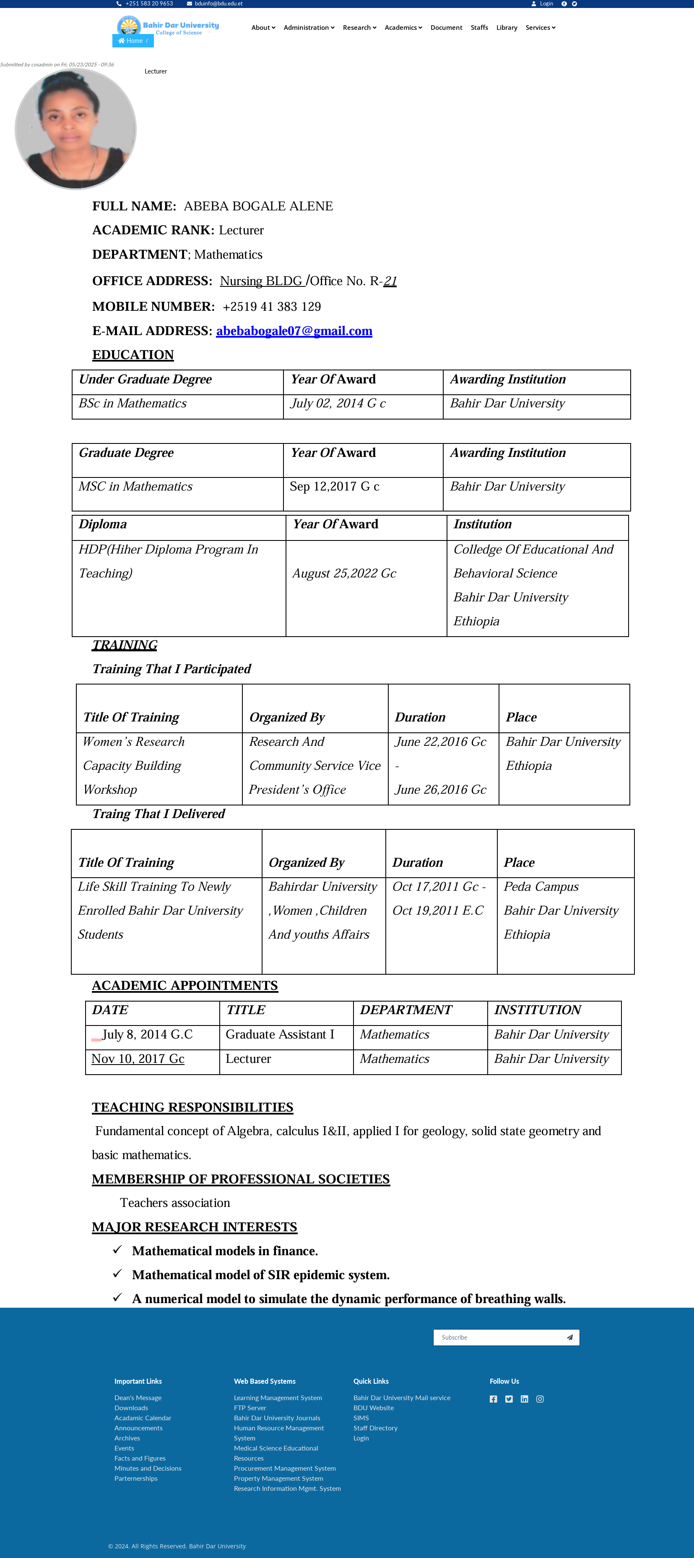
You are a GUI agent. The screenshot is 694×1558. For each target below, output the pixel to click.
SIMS (361, 1414)
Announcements (138, 1424)
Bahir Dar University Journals (277, 1414)
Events (124, 1444)
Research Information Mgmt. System (287, 1484)
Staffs (479, 25)
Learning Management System (278, 1394)
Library (506, 25)
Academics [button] (401, 25)
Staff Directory (375, 1424)
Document (447, 25)
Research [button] (358, 25)
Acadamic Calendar (143, 1414)
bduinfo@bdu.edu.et (215, 3)
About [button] (262, 25)
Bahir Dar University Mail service (401, 1394)
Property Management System (278, 1474)
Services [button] (539, 25)
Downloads (131, 1404)
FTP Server (250, 1404)
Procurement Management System (285, 1464)
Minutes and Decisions (148, 1464)
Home (135, 36)
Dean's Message (137, 1394)
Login (542, 3)
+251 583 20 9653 (145, 3)
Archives (127, 1434)
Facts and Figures (140, 1454)
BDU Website (373, 1404)
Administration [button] (307, 25)
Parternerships (136, 1474)
